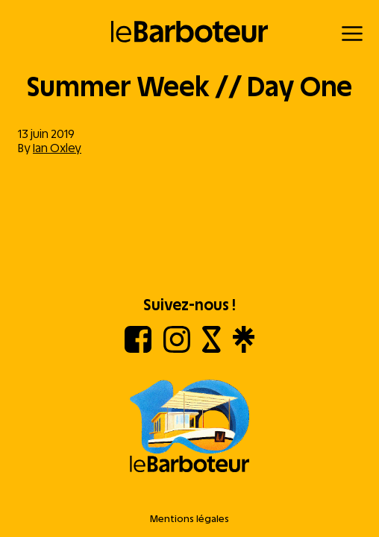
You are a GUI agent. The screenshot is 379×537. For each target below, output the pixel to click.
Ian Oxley (57, 148)
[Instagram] (176, 349)
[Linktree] (243, 349)
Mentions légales (189, 518)
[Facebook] (138, 349)
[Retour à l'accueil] (190, 32)
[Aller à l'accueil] (189, 427)
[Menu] (352, 33)
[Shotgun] (211, 349)
